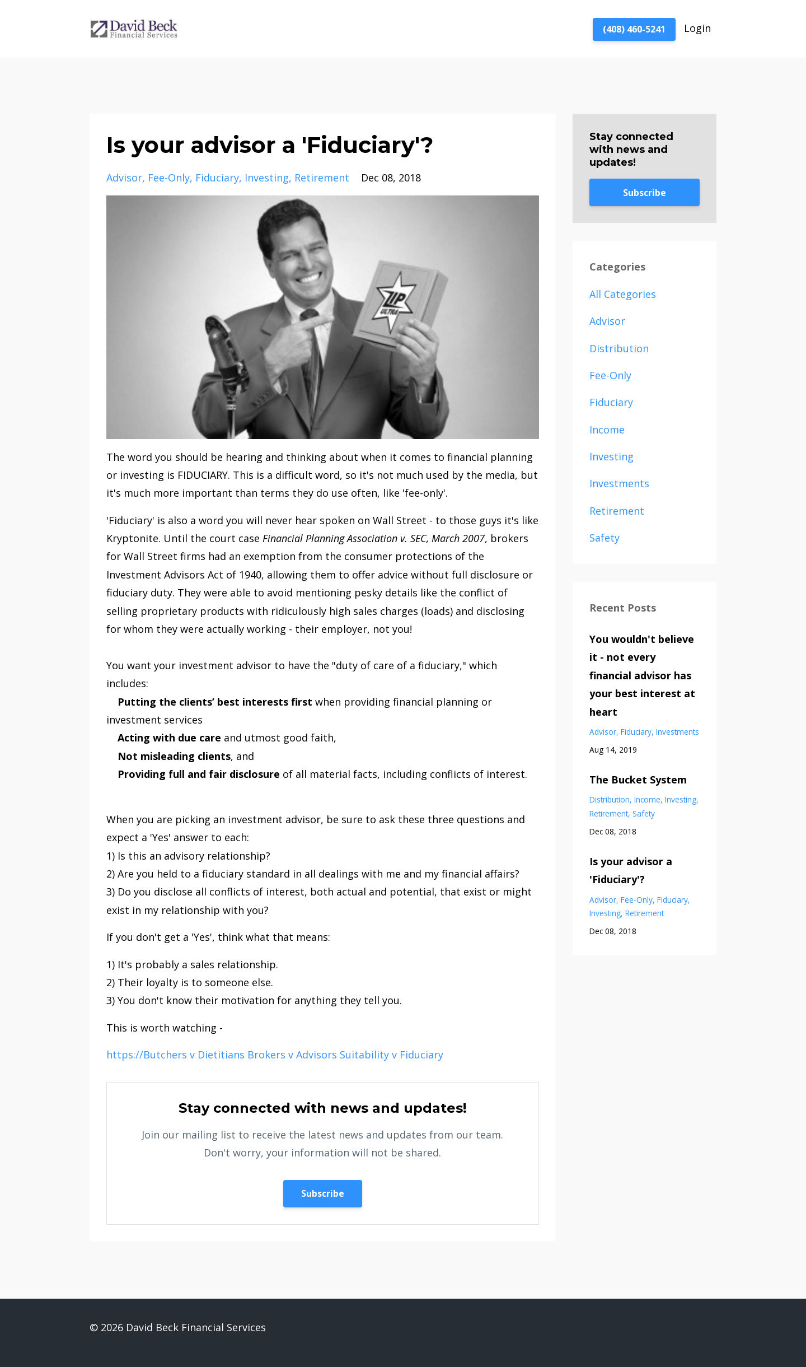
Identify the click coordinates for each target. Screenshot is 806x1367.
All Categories (622, 294)
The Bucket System (638, 779)
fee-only (169, 177)
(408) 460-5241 (634, 29)
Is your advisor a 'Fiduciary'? (630, 870)
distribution (619, 348)
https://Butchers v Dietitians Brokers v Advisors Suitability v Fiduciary (274, 1054)
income (607, 429)
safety (604, 537)
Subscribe (322, 1193)
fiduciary (217, 177)
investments (619, 483)
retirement (321, 177)
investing (267, 177)
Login (697, 28)
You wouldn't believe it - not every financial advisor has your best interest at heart (642, 675)
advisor (124, 177)
